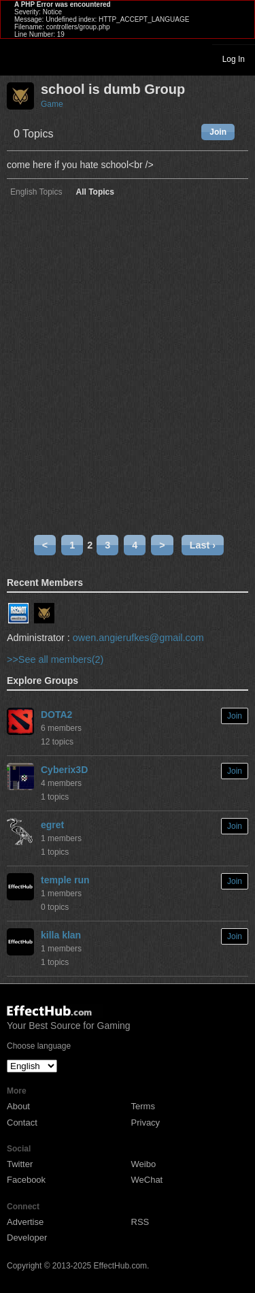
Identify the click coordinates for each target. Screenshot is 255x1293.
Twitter (20, 1164)
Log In (233, 59)
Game (52, 104)
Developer (27, 1237)
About (18, 1106)
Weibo (143, 1164)
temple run (65, 879)
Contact (22, 1122)
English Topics (36, 192)
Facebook (26, 1180)
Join (217, 132)
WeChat (147, 1180)
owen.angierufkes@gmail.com (138, 637)
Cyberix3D (64, 769)
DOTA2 (56, 714)
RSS (140, 1222)
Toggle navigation (16, 58)
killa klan (61, 935)
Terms (143, 1106)
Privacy (145, 1122)
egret (52, 824)
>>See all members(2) (55, 659)
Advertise (25, 1222)
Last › (203, 545)
